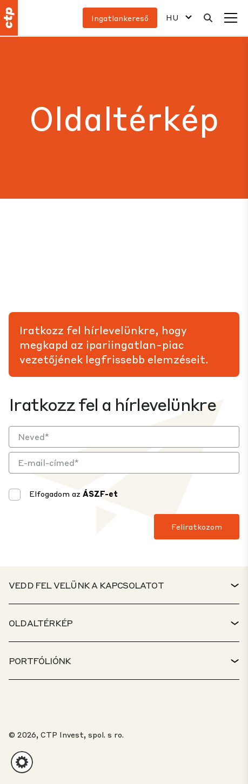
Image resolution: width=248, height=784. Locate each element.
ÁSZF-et (100, 493)
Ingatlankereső (120, 18)
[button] (22, 762)
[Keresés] (208, 17)
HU (172, 17)
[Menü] (230, 18)
